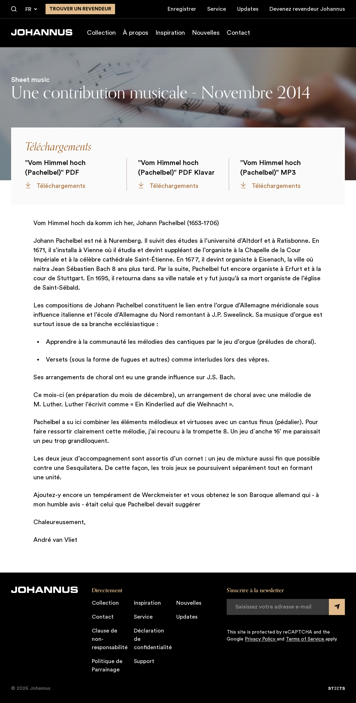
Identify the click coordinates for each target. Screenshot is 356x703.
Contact (238, 33)
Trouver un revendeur (80, 9)
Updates (247, 9)
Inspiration (170, 33)
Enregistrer (182, 9)
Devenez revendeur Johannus (307, 9)
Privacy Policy (261, 639)
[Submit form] (337, 607)
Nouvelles (206, 33)
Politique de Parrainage (107, 665)
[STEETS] (336, 688)
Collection (101, 33)
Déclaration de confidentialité (153, 639)
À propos (135, 33)
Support (144, 661)
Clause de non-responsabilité (110, 639)
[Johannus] (41, 32)
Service (216, 9)
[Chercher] (14, 9)
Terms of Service (305, 639)
